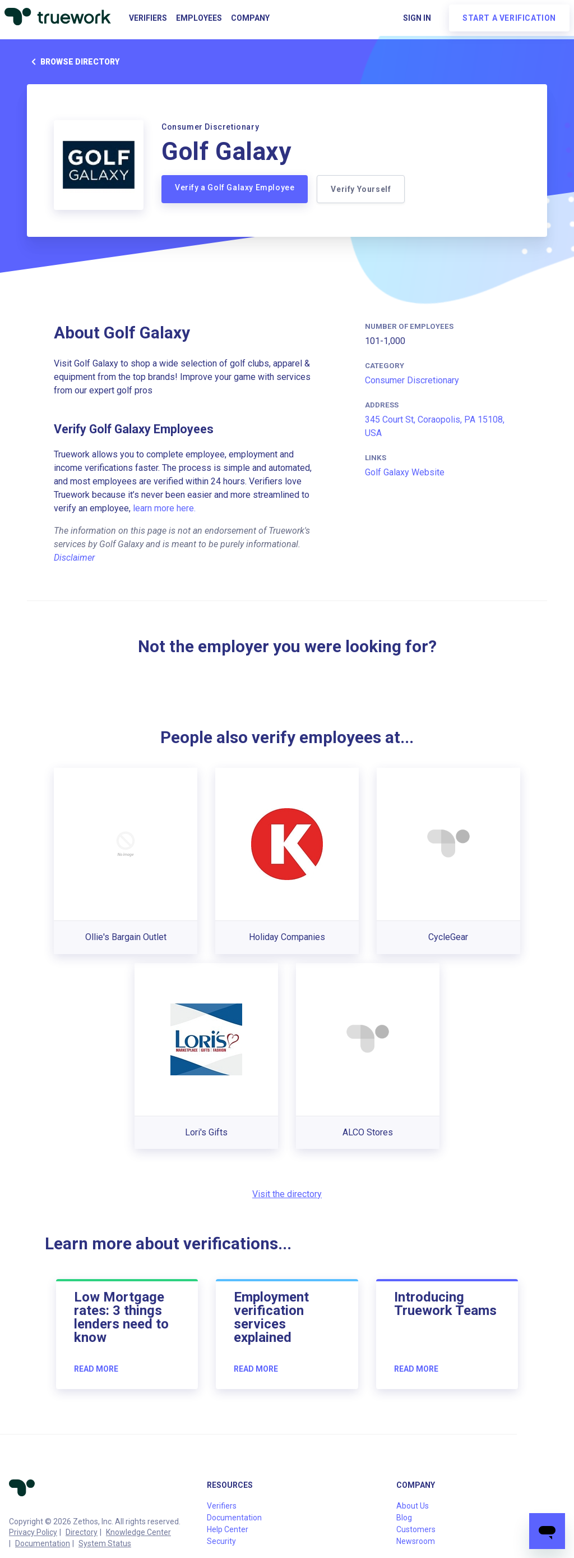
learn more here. (164, 508)
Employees (199, 17)
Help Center (227, 1529)
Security (221, 1541)
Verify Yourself (361, 189)
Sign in (417, 17)
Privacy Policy (33, 1532)
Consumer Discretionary (412, 380)
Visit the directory (287, 1194)
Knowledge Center (138, 1532)
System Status (104, 1543)
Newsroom (415, 1541)
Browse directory (73, 61)
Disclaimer (74, 557)
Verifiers (148, 17)
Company (250, 17)
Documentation (42, 1543)
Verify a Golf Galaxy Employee (234, 187)
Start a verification (509, 17)
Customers (416, 1529)
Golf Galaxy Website (405, 472)
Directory (82, 1532)
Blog (404, 1517)
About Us (412, 1505)
